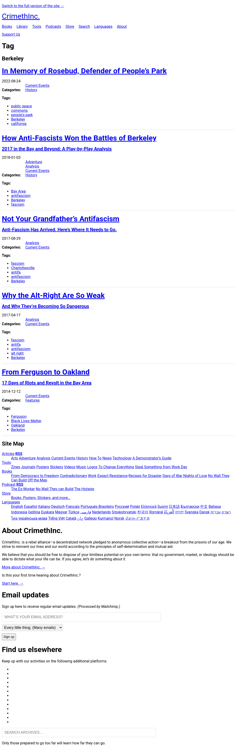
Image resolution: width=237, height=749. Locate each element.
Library (22, 26)
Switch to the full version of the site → (33, 6)
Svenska (192, 512)
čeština (34, 512)
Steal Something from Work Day (161, 467)
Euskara (47, 512)
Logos (92, 467)
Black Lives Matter (26, 421)
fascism (17, 204)
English (17, 506)
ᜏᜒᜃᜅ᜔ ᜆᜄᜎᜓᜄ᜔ (137, 518)
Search (84, 26)
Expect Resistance (112, 476)
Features (32, 400)
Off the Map (37, 480)
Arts (14, 458)
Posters (42, 467)
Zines (15, 467)
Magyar (61, 512)
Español (30, 506)
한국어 (142, 512)
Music (81, 467)
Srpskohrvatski (124, 512)
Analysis (32, 166)
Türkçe (73, 512)
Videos (69, 467)
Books (7, 26)
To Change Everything (116, 467)
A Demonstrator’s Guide (151, 458)
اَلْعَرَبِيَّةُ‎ (169, 512)
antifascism (21, 195)
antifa (16, 272)
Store (69, 26)
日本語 (174, 506)
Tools (36, 26)
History (31, 90)
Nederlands (101, 512)
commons (19, 110)
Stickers (56, 467)
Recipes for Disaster (145, 476)
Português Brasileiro (97, 506)
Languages (103, 26)
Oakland (18, 425)
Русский (122, 506)
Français (73, 506)
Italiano (44, 506)
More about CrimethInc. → (23, 567)
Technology (121, 458)
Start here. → (13, 583)
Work (92, 476)
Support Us (11, 34)
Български (190, 506)
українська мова (33, 518)
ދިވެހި (80, 518)
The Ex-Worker (23, 489)
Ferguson (18, 416)
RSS (18, 454)
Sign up (8, 637)
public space (21, 106)
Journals (28, 467)
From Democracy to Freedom (35, 476)
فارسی (85, 512)
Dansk (204, 512)
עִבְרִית (216, 512)
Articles (8, 454)
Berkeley (18, 119)
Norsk (119, 518)
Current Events (37, 85)
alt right (17, 353)
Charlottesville (22, 268)
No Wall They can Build (54, 489)
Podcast (9, 484)
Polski (135, 506)
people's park (22, 115)
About (122, 26)
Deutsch (58, 506)
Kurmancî (105, 518)
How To (95, 458)
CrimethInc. (21, 16)
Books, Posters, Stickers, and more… (40, 498)
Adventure (33, 162)
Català (71, 518)
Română (156, 512)
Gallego (90, 518)
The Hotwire (84, 489)
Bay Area (18, 191)
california (18, 124)
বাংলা (179, 512)
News (107, 458)
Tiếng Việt (56, 518)
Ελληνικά (148, 506)
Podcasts (53, 26)
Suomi (162, 506)
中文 (204, 506)
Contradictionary (73, 476)
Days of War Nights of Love (184, 476)
